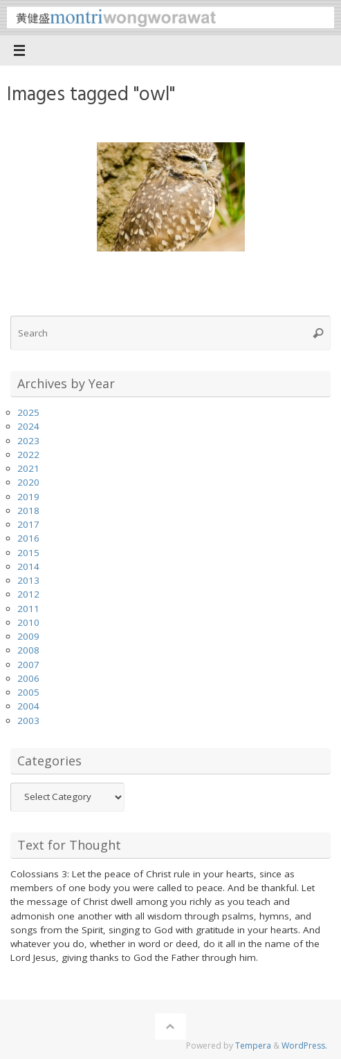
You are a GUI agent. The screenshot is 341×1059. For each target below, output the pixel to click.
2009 (28, 636)
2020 (28, 482)
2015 (28, 552)
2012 (28, 594)
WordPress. (304, 1045)
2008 (28, 650)
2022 (28, 454)
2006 (28, 678)
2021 (28, 468)
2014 (28, 566)
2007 (28, 664)
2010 (28, 622)
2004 (28, 706)
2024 (28, 426)
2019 (28, 496)
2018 (28, 510)
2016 (28, 538)
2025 (28, 412)
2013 (28, 580)
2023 (28, 441)
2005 (28, 692)
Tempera (253, 1045)
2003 (28, 720)
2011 (28, 608)
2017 (28, 524)
